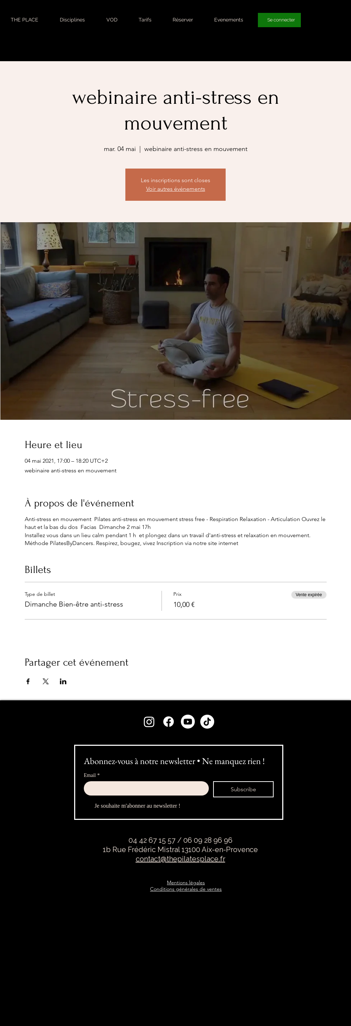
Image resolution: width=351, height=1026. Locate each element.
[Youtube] (188, 722)
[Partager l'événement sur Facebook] (28, 681)
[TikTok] (207, 722)
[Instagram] (149, 722)
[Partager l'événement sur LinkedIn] (63, 681)
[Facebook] (169, 722)
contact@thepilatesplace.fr (180, 859)
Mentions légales (186, 882)
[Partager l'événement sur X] (45, 681)
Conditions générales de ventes (186, 889)
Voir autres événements (175, 188)
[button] (72, 19)
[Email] (144, 788)
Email (92, 775)
